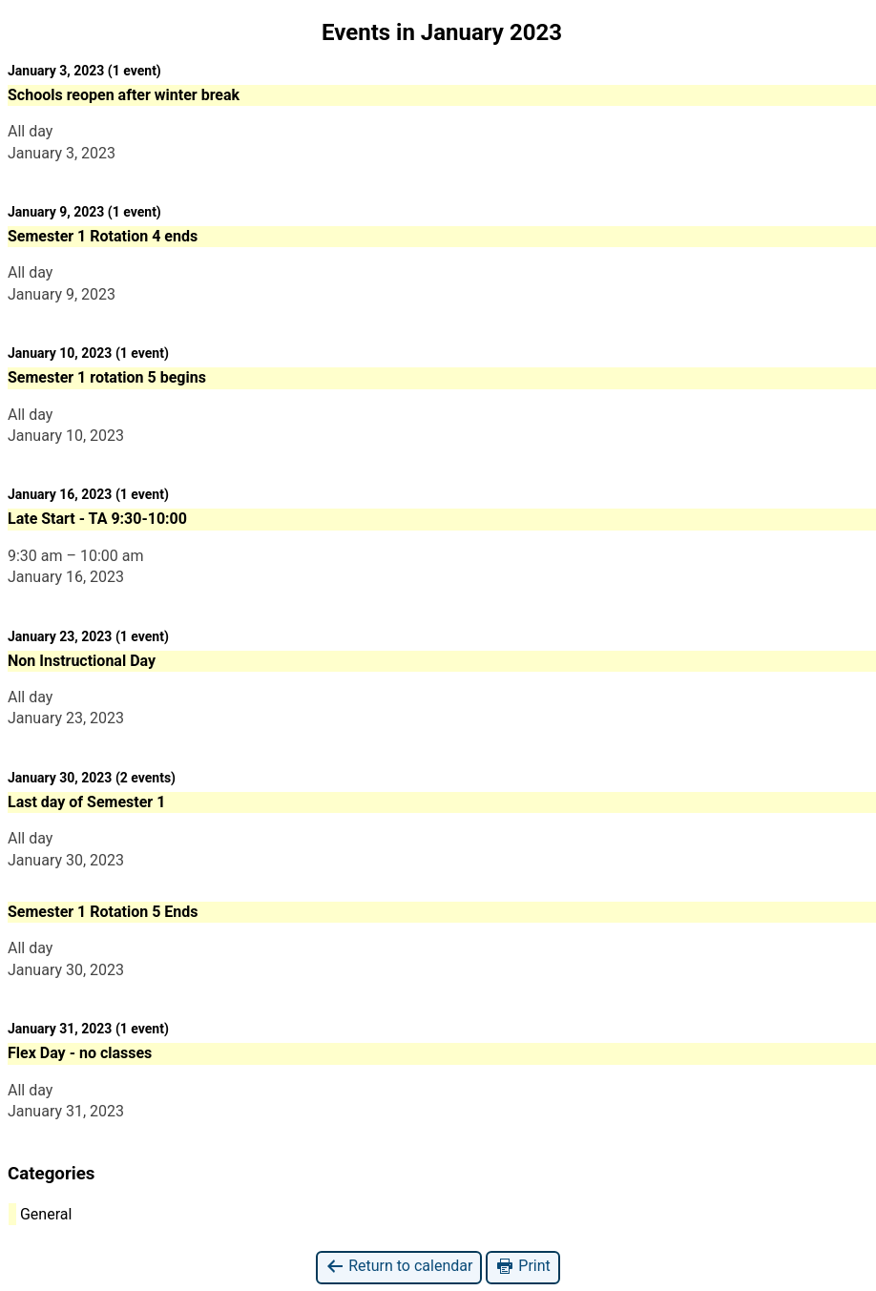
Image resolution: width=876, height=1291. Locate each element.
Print (522, 1267)
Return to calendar (398, 1267)
